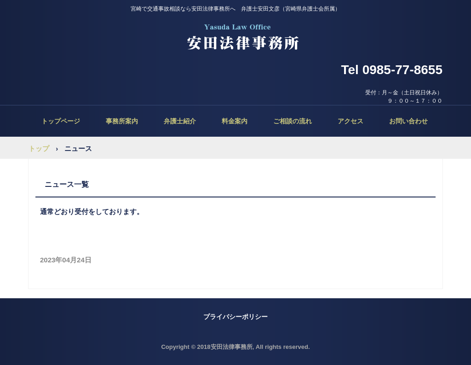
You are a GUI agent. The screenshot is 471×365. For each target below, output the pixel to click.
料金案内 (234, 121)
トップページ (60, 121)
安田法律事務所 (235, 37)
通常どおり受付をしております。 (92, 211)
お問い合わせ (408, 121)
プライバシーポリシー (235, 316)
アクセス (350, 121)
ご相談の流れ (292, 121)
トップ (39, 148)
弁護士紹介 (180, 121)
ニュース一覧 (67, 184)
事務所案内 (122, 121)
